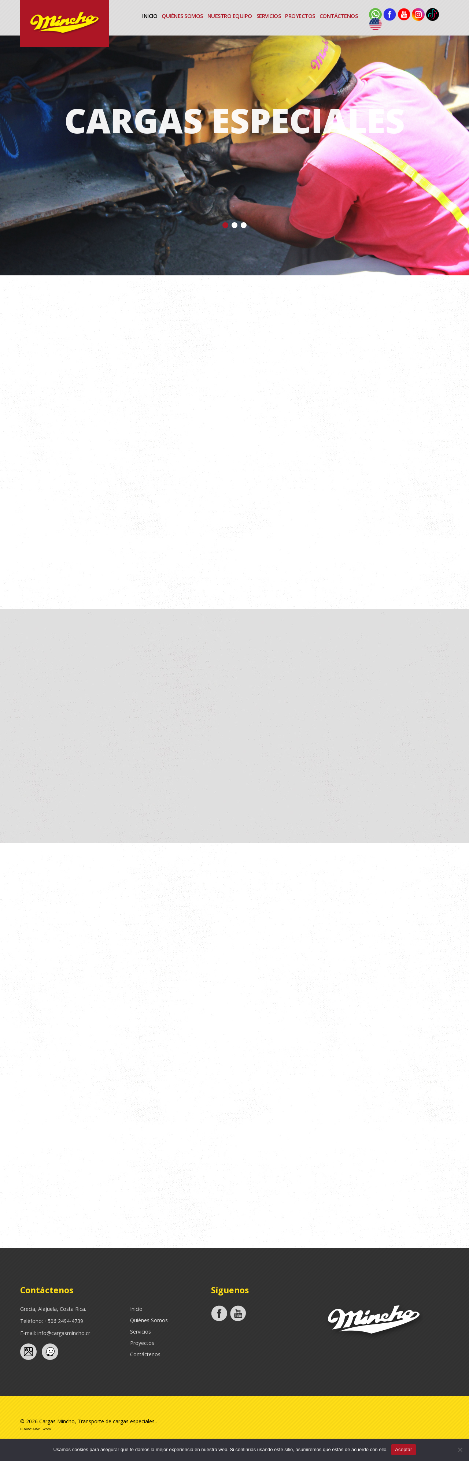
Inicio (149, 15)
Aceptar (403, 1449)
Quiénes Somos (182, 15)
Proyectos (300, 15)
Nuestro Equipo (229, 15)
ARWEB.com (42, 1429)
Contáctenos (339, 15)
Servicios (268, 15)
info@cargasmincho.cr (63, 1333)
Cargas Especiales (234, 120)
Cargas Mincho (57, 1421)
